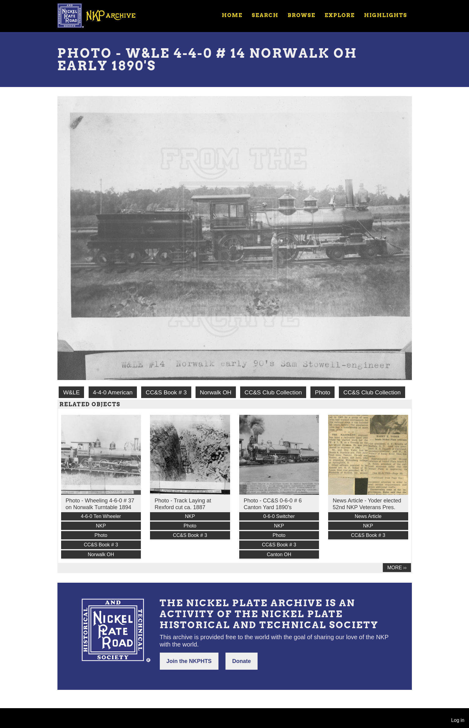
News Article (368, 516)
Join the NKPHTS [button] (189, 661)
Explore (339, 15)
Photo (322, 392)
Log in (457, 720)
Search (265, 15)
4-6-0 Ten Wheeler (101, 516)
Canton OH (279, 554)
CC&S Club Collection (273, 392)
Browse (301, 15)
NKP (101, 525)
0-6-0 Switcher (279, 516)
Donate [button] (241, 661)
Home (232, 15)
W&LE (71, 392)
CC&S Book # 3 (166, 392)
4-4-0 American (113, 392)
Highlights (385, 15)
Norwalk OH (215, 392)
